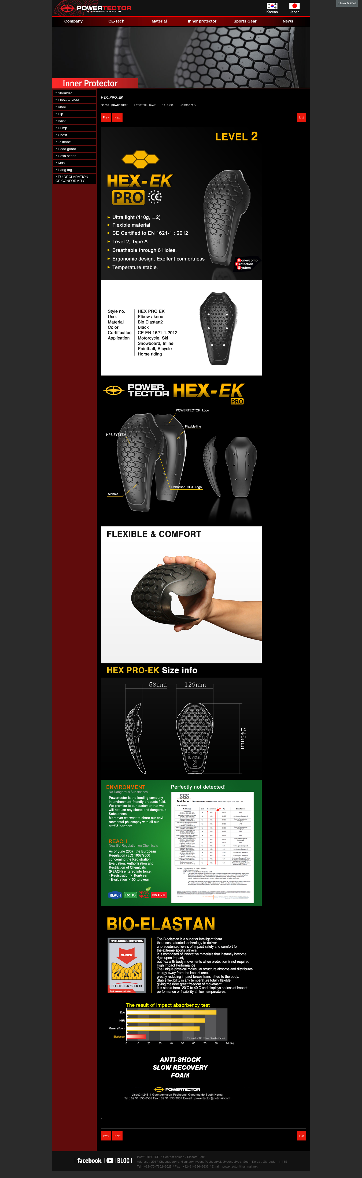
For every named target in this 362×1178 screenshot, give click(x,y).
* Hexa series (66, 156)
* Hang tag (64, 170)
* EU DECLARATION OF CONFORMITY (72, 179)
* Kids (60, 163)
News (288, 21)
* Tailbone (63, 142)
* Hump (61, 128)
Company (73, 21)
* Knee (61, 107)
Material (159, 21)
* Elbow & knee (67, 100)
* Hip (59, 114)
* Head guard (66, 149)
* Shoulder (64, 93)
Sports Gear (245, 21)
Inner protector (202, 21)
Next (117, 117)
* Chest (61, 135)
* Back (61, 121)
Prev (106, 117)
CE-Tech (116, 21)
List (301, 117)
